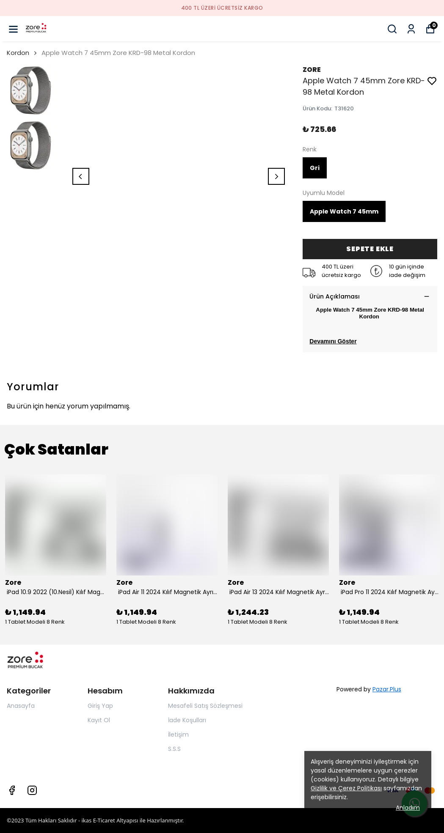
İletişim (178, 734)
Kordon (18, 52)
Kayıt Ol (99, 720)
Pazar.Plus (386, 689)
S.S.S (174, 749)
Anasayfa (21, 705)
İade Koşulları (187, 720)
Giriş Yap (100, 705)
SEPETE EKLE (370, 249)
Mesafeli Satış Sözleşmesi (205, 705)
